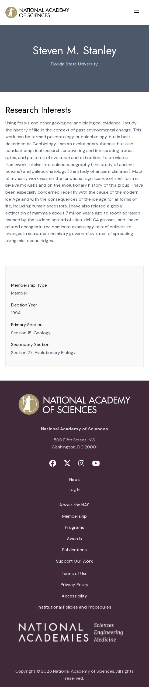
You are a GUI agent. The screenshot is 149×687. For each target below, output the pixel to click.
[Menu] (137, 12)
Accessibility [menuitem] (74, 596)
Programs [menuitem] (74, 527)
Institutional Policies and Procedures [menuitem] (74, 607)
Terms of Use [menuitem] (74, 573)
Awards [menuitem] (74, 538)
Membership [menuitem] (74, 516)
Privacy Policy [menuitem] (74, 584)
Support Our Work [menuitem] (74, 561)
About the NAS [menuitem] (74, 505)
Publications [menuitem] (74, 550)
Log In (74, 489)
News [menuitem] (74, 479)
